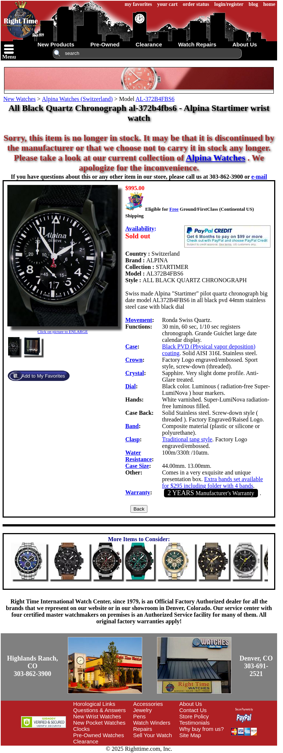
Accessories (148, 704)
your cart (167, 4)
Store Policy (194, 716)
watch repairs (197, 44)
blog (253, 4)
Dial (130, 386)
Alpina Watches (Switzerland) (77, 99)
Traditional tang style (187, 439)
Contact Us (193, 710)
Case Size (137, 466)
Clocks (81, 729)
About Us (190, 704)
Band (132, 426)
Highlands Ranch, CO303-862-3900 (32, 666)
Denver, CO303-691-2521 (256, 666)
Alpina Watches (215, 157)
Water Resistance (138, 455)
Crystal (134, 373)
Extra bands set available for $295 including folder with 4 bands (212, 482)
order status (196, 4)
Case (131, 346)
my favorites (138, 4)
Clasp (132, 439)
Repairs (142, 729)
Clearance (85, 741)
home (269, 4)
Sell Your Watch (152, 735)
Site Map (190, 735)
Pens (139, 716)
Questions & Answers (99, 710)
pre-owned (104, 44)
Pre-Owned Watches (98, 735)
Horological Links (94, 704)
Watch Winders (151, 722)
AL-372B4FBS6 (155, 99)
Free (173, 209)
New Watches (19, 99)
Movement (138, 320)
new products (56, 44)
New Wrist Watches (97, 716)
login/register (229, 4)
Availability (139, 228)
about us (245, 44)
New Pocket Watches (99, 722)
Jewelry (142, 710)
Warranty (137, 492)
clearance (149, 44)
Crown (134, 360)
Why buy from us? (201, 729)
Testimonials (194, 722)
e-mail (259, 177)
